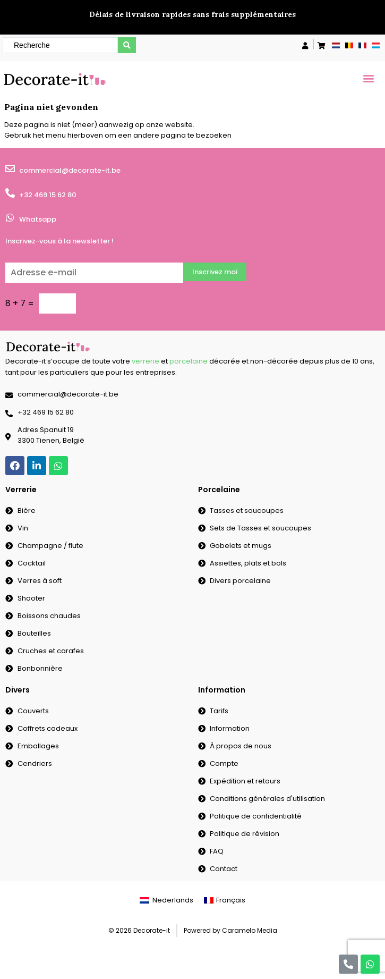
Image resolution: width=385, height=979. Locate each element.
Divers (17, 690)
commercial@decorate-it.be (70, 170)
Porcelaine (219, 489)
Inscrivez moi (214, 272)
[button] (368, 78)
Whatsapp (37, 219)
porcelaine (188, 361)
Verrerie (21, 489)
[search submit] (127, 45)
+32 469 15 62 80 (47, 195)
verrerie (145, 361)
